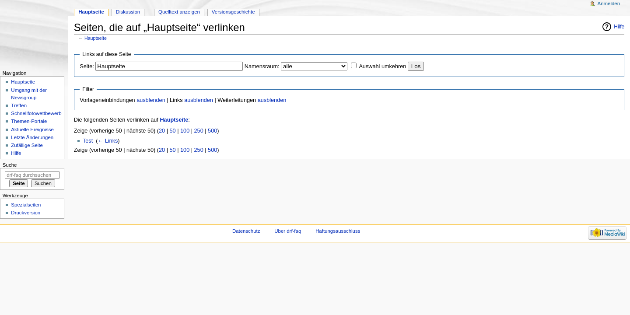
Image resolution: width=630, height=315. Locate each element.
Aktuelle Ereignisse (32, 129)
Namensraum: (262, 66)
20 (162, 131)
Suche (10, 165)
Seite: (87, 66)
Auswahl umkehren (382, 66)
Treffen (19, 105)
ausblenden (150, 100)
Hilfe (619, 27)
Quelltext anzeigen (179, 11)
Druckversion (25, 212)
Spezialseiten (26, 204)
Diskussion (128, 11)
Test (88, 141)
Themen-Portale (29, 121)
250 (198, 131)
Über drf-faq (287, 231)
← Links (108, 141)
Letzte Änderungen (32, 137)
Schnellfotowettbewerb (36, 113)
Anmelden (609, 3)
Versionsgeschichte (233, 11)
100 (184, 131)
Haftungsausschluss (337, 231)
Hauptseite (95, 38)
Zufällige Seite (27, 145)
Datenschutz (246, 231)
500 (212, 131)
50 (173, 131)
